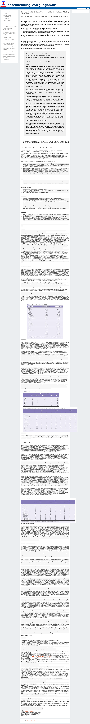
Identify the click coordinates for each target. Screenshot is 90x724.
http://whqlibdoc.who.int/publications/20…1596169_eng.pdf (41, 656)
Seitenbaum (25, 8)
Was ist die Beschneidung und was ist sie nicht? (9, 46)
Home (4, 8)
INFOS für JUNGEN (7, 18)
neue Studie (27, 20)
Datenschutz (46, 8)
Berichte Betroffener (7, 13)
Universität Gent (40, 20)
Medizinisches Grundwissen (9, 22)
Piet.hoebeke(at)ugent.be (29, 711)
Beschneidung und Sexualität (9, 23)
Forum (39, 8)
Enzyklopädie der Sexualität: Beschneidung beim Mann (8, 44)
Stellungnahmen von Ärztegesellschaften (7, 16)
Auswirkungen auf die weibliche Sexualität (9, 49)
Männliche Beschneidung (8, 11)
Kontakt (10, 8)
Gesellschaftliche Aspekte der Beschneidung (9, 57)
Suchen (32, 8)
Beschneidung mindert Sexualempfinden (7, 29)
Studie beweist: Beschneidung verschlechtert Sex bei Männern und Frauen (10, 33)
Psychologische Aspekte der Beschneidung (9, 52)
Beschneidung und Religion (8, 54)
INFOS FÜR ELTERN (7, 20)
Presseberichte (6, 59)
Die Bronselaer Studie (39, 720)
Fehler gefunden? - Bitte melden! (10, 61)
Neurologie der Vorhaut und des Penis (9, 40)
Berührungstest (6, 41)
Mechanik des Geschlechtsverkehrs (10, 26)
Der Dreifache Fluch (7, 37)
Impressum (17, 8)
